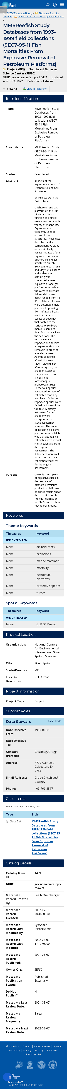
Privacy (27, 1050)
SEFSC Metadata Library (20, 13)
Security (39, 1050)
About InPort (12, 1046)
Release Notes (42, 1046)
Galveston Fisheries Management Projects (41, 16)
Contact (27, 1046)
